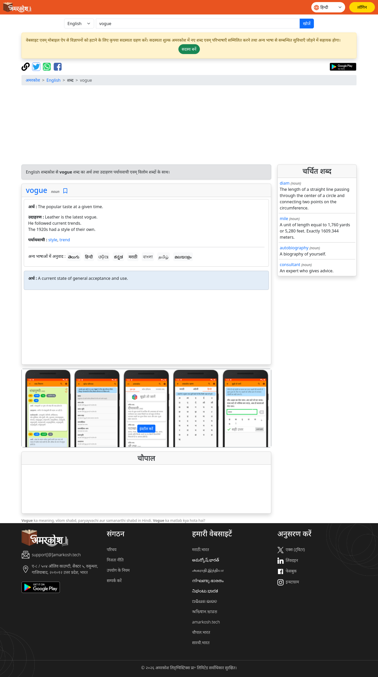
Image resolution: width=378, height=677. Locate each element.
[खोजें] (198, 23)
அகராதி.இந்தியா (208, 570)
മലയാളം (183, 257)
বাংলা (148, 257)
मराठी (132, 257)
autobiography (294, 248)
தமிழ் (163, 257)
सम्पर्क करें (114, 580)
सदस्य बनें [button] (189, 49)
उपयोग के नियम (118, 570)
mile (284, 218)
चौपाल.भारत (201, 632)
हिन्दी (89, 257)
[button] (40, 408)
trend (64, 240)
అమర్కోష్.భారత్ (205, 560)
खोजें (307, 23)
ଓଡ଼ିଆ (103, 257)
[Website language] (328, 7)
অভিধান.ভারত (204, 611)
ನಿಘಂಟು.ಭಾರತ (205, 591)
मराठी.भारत (200, 549)
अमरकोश (33, 80)
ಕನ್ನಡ (118, 257)
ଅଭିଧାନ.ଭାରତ (204, 601)
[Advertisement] (189, 125)
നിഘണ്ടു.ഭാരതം (208, 580)
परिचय (111, 549)
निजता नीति (115, 560)
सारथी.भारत (200, 642)
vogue (36, 190)
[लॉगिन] (362, 7)
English (54, 80)
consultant (290, 264)
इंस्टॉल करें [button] (146, 428)
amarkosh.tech (206, 622)
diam (285, 183)
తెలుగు (73, 257)
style (52, 240)
